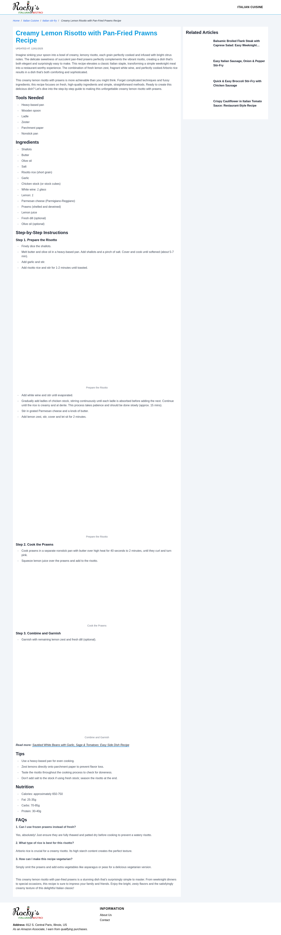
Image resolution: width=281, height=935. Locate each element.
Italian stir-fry (49, 20)
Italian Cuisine (250, 7)
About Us (106, 915)
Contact (105, 920)
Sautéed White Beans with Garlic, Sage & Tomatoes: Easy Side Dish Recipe (80, 744)
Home (16, 20)
